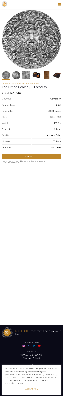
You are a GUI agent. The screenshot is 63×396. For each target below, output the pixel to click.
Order (28, 156)
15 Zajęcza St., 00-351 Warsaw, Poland (32, 356)
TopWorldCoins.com (10, 163)
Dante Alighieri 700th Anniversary (21, 83)
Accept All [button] (31, 389)
